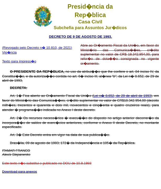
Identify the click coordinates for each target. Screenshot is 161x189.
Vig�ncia (9, 52)
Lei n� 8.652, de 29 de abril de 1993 (122, 96)
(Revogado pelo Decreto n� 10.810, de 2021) (37, 48)
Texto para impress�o (19, 61)
